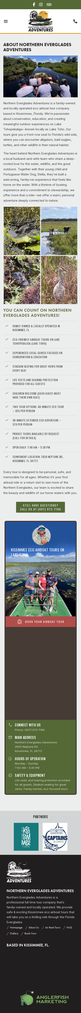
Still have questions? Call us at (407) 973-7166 (40, 507)
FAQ (69, 927)
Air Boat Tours (52, 927)
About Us (34, 927)
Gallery (14, 933)
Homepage (16, 927)
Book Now (30, 933)
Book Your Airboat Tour (40, 621)
